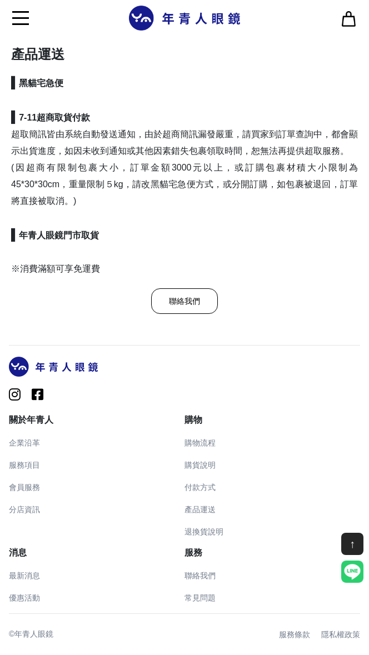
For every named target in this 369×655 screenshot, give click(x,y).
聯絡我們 (184, 301)
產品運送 (200, 509)
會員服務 (24, 487)
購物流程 (200, 442)
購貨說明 (200, 465)
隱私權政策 (340, 634)
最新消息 (24, 575)
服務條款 (294, 634)
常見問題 (200, 597)
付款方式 (200, 487)
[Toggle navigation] (20, 18)
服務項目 (24, 465)
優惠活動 (24, 597)
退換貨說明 (203, 531)
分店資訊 (24, 509)
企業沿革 (24, 442)
